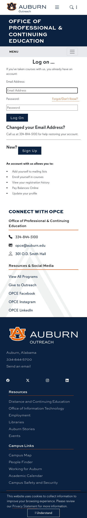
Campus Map (20, 455)
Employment (20, 415)
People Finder (21, 461)
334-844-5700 (19, 359)
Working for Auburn (25, 468)
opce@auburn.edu (30, 245)
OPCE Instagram (22, 302)
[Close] (43, 513)
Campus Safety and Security (33, 482)
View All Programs (23, 276)
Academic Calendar (26, 475)
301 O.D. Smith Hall (30, 254)
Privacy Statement (24, 506)
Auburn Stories (22, 428)
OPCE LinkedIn (21, 310)
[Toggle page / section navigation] (72, 52)
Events (14, 435)
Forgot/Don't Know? (65, 99)
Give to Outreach (22, 285)
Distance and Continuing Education (39, 401)
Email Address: (15, 82)
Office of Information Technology (36, 408)
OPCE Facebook (22, 293)
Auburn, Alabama (21, 352)
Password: (12, 99)
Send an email (18, 366)
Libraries (16, 422)
